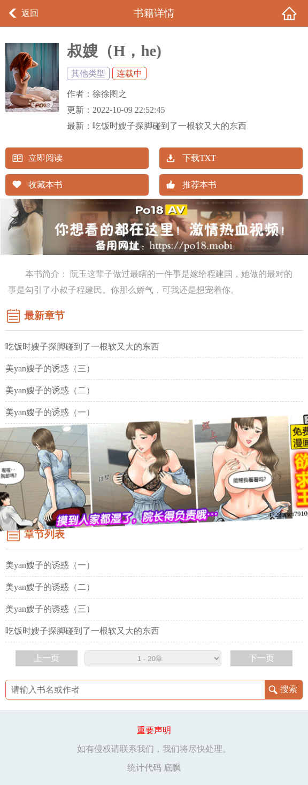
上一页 (46, 658)
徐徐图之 (110, 93)
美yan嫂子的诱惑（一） (50, 412)
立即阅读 (45, 157)
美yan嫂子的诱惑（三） (50, 368)
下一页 (261, 658)
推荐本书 (199, 184)
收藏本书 (45, 184)
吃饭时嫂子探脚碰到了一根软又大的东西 (170, 125)
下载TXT (199, 157)
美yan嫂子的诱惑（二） (50, 390)
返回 (29, 13)
